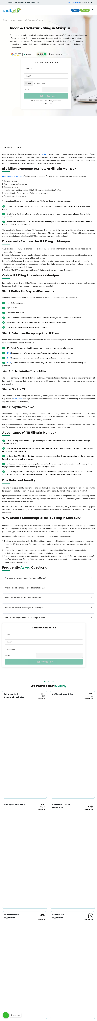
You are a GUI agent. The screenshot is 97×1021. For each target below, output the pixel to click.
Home (5, 20)
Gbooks (84, 10)
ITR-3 (9, 358)
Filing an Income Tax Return (13, 176)
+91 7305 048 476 (73, 2)
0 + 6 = (26, 89)
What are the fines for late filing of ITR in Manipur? (48, 607)
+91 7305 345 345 (86, 2)
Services (12, 20)
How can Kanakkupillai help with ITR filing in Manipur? (48, 617)
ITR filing (44, 154)
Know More (41, 699)
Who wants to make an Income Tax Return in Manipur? (48, 577)
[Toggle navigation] (92, 10)
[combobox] (28, 83)
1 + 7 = (7, 655)
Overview (8, 147)
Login (75, 10)
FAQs (19, 147)
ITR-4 (9, 363)
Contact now (34, 2)
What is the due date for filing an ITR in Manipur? (48, 597)
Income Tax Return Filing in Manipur (30, 20)
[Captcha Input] (55, 89)
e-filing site (17, 399)
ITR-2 (9, 353)
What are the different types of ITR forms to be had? (48, 587)
